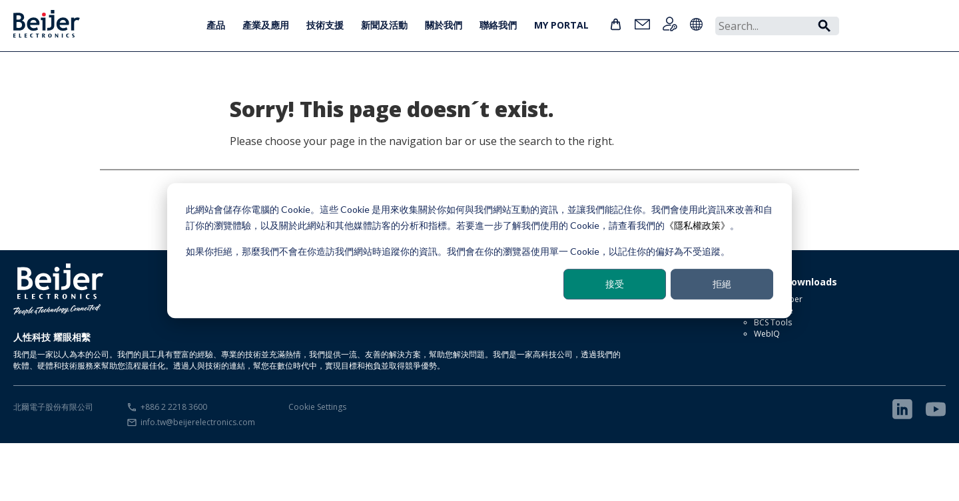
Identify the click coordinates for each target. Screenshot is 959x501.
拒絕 (722, 283)
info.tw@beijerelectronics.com (198, 422)
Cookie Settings (317, 407)
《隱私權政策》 (697, 225)
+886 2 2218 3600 (174, 407)
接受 (614, 283)
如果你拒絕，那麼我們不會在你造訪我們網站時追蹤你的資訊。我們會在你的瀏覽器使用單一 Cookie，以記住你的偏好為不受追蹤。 (458, 251)
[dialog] (479, 251)
